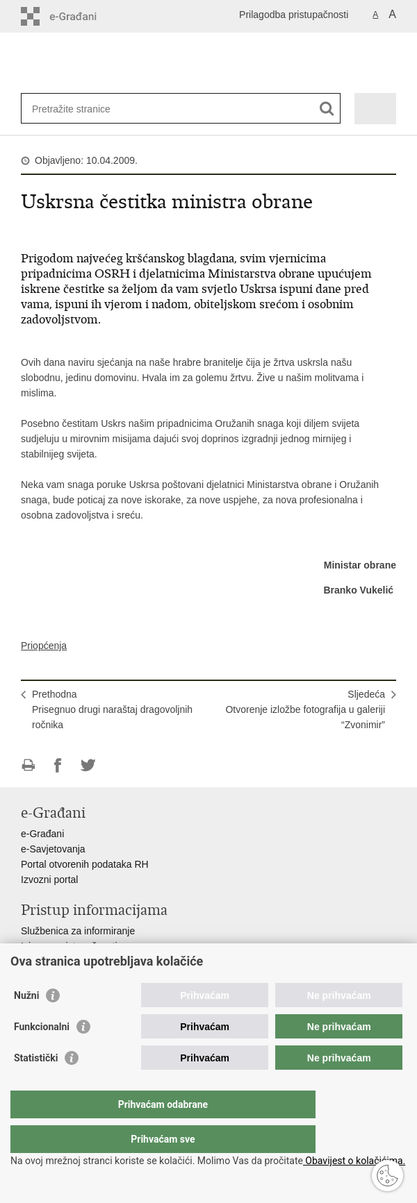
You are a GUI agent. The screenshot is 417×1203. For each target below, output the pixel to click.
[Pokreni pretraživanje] (327, 108)
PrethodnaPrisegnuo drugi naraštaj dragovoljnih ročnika (112, 709)
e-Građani (42, 833)
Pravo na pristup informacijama (88, 961)
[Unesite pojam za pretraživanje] (82, 108)
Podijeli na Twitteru (88, 765)
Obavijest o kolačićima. (354, 1160)
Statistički (36, 1085)
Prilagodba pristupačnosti (293, 14)
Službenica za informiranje (78, 930)
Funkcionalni (42, 1054)
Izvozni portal (49, 879)
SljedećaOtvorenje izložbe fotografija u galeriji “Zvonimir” (305, 709)
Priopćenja (44, 645)
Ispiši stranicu (28, 765)
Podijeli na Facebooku (58, 765)
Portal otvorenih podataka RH (85, 864)
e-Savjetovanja (53, 849)
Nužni (26, 1023)
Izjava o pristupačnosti (69, 946)
